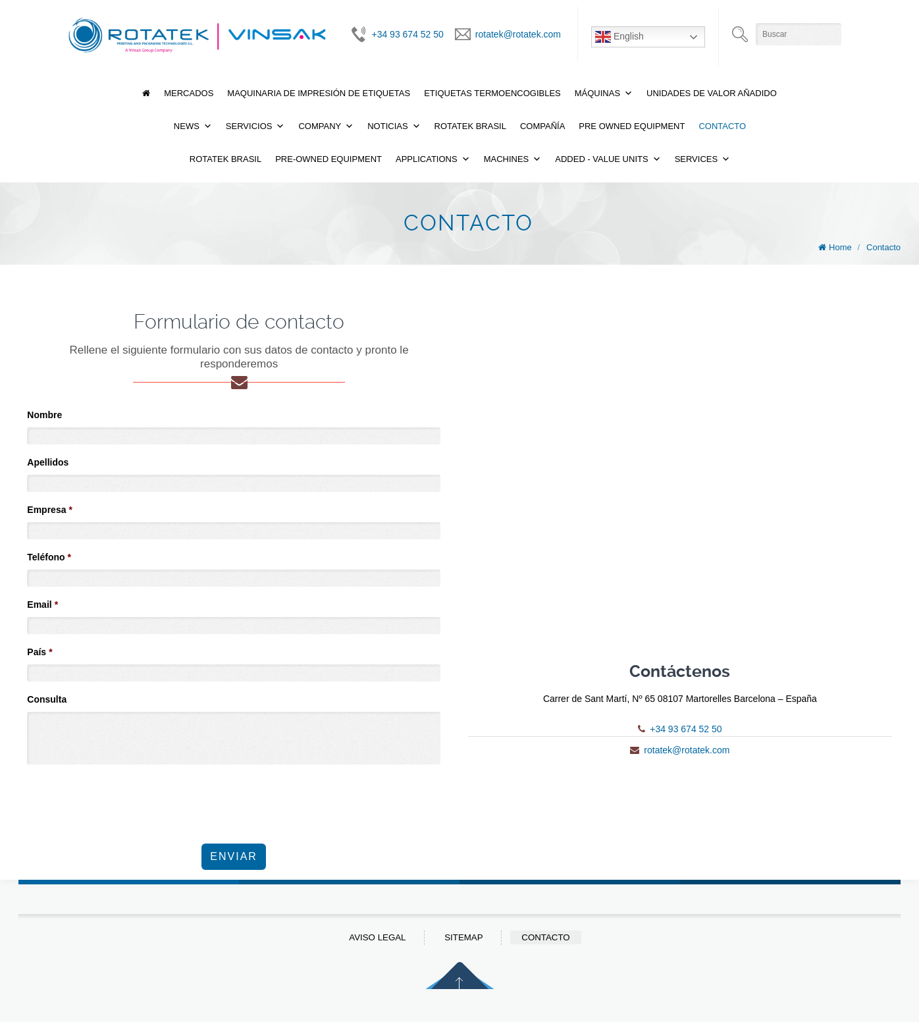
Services (696, 159)
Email (42, 604)
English (619, 37)
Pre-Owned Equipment (328, 159)
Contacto (722, 126)
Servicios (249, 126)
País (39, 652)
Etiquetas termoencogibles (492, 93)
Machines (506, 159)
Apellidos (47, 462)
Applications (427, 159)
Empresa (49, 509)
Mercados (188, 93)
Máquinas (597, 93)
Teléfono (49, 557)
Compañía (542, 126)
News (186, 126)
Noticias (387, 126)
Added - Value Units (601, 159)
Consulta (46, 699)
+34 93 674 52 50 (407, 34)
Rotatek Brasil (470, 126)
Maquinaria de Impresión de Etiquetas (318, 93)
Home (840, 247)
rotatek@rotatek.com (518, 34)
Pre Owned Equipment (632, 126)
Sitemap (463, 937)
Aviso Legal (377, 937)
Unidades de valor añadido (711, 93)
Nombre (44, 415)
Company (319, 126)
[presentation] (127, 796)
